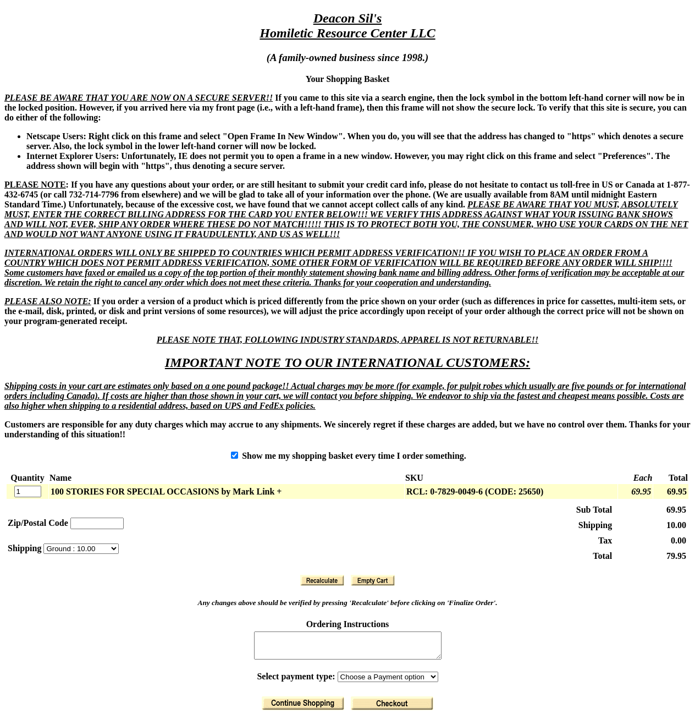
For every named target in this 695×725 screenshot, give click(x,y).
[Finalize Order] (392, 708)
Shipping (25, 548)
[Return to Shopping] (303, 708)
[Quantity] (27, 491)
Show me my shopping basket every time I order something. (348, 455)
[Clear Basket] (373, 580)
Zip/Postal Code (38, 523)
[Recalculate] (322, 580)
